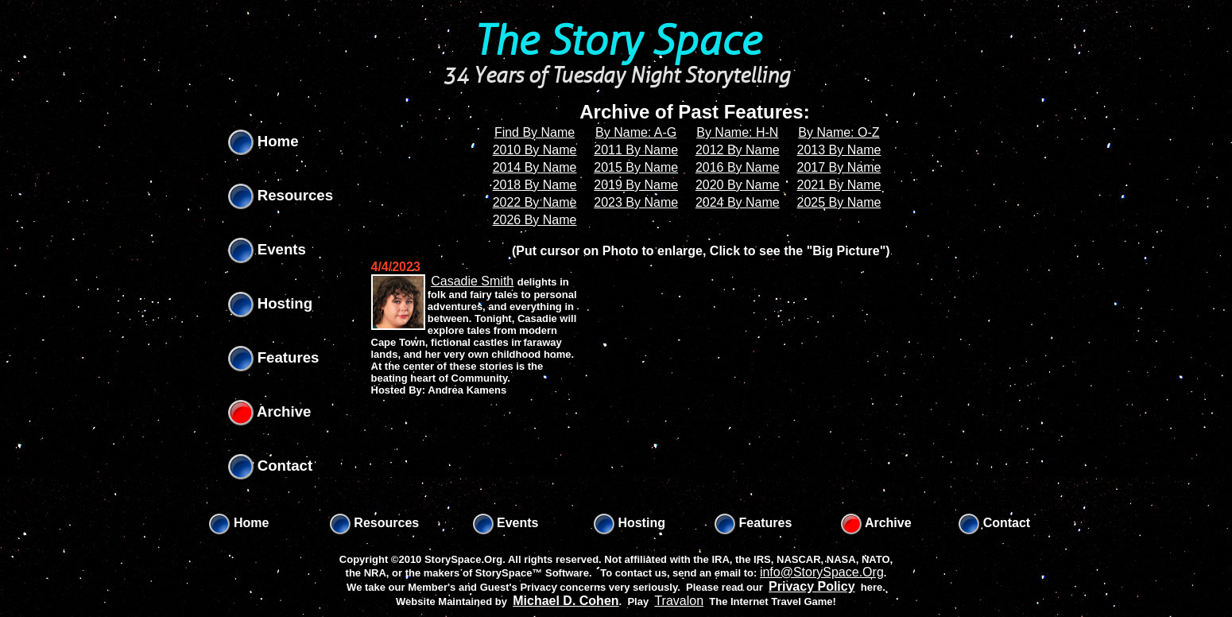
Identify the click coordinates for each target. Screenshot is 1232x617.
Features (274, 357)
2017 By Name (839, 167)
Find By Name (534, 132)
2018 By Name (535, 185)
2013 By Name (839, 150)
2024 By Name (737, 202)
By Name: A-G (635, 132)
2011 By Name (636, 150)
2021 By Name (839, 185)
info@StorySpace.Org (822, 572)
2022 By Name (535, 202)
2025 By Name (839, 202)
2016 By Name (737, 167)
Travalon (678, 600)
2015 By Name (636, 167)
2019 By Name (636, 185)
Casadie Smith (472, 281)
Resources (281, 195)
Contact (270, 465)
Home (263, 141)
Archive (270, 411)
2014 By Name (535, 167)
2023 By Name (636, 202)
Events (267, 249)
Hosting (270, 303)
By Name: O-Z (838, 132)
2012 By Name (737, 150)
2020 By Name (737, 185)
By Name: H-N (737, 132)
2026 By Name (535, 220)
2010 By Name (535, 150)
